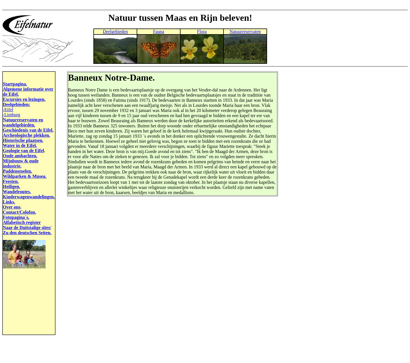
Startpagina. (15, 83)
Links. (9, 201)
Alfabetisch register (22, 222)
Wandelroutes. (17, 191)
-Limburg (11, 114)
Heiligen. (11, 186)
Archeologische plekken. (26, 135)
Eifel (8, 109)
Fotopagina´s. (16, 217)
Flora (202, 31)
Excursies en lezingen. (24, 99)
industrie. (12, 166)
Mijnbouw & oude (20, 160)
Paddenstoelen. (17, 171)
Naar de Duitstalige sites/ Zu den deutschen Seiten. (27, 230)
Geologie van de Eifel (23, 150)
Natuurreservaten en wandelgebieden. (23, 122)
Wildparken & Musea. (24, 176)
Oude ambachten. (20, 155)
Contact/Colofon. (19, 212)
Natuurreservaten (245, 31)
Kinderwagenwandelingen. (29, 196)
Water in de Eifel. (20, 145)
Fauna (158, 31)
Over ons (11, 207)
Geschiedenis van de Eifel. (28, 130)
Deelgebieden (115, 31)
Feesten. (11, 181)
